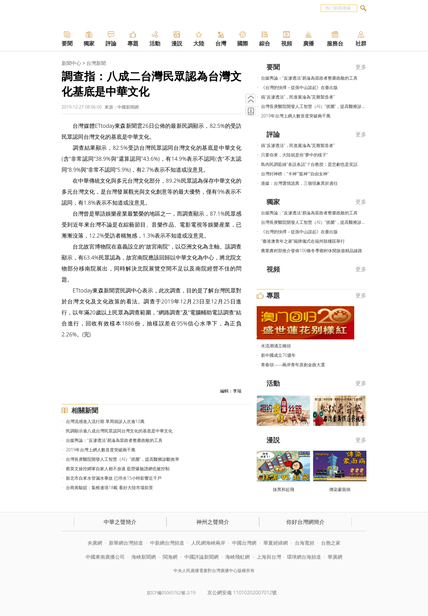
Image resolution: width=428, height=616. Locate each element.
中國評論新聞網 (201, 556)
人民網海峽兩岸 (208, 542)
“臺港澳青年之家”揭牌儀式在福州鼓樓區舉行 (303, 241)
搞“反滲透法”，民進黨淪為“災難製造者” (297, 97)
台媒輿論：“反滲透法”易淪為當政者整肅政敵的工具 (114, 440)
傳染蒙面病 (340, 489)
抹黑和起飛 (283, 489)
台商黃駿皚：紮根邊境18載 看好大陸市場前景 (109, 487)
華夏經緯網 (275, 542)
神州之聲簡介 (212, 521)
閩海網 (170, 556)
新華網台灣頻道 (126, 542)
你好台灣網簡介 (305, 521)
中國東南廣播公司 (106, 556)
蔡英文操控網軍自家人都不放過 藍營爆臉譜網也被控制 (117, 468)
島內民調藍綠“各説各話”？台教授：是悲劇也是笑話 (309, 164)
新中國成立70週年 (278, 355)
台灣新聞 (96, 63)
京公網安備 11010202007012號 (242, 592)
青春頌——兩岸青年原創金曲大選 (293, 364)
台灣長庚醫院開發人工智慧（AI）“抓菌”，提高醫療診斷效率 (122, 459)
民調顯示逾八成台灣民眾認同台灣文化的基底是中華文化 (119, 431)
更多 (360, 66)
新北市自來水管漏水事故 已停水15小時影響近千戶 (114, 478)
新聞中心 (71, 63)
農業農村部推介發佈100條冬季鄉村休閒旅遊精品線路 (311, 250)
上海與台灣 (269, 556)
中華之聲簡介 (120, 521)
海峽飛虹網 (238, 556)
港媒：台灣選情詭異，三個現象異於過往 (299, 183)
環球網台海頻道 (304, 556)
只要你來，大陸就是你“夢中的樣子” (294, 155)
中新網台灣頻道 (167, 542)
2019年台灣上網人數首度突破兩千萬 (100, 450)
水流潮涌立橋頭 (276, 346)
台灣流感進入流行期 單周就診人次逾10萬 (105, 421)
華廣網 (335, 556)
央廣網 (94, 542)
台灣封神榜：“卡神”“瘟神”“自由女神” (295, 174)
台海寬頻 (304, 542)
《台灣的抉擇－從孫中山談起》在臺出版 (299, 87)
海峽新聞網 (143, 556)
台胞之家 (331, 542)
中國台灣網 (244, 542)
